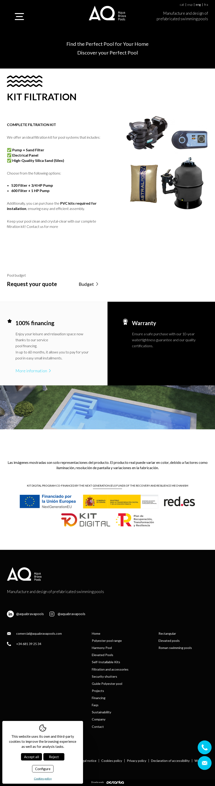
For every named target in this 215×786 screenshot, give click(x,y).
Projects (98, 691)
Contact (98, 727)
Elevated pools (169, 641)
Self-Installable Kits (106, 662)
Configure (43, 769)
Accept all (31, 757)
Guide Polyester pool (107, 684)
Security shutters (104, 676)
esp (190, 4)
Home (96, 633)
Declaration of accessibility (170, 760)
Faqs (95, 705)
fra (206, 4)
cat (182, 4)
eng (198, 4)
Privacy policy (136, 760)
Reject (54, 757)
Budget (89, 284)
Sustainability (101, 712)
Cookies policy (111, 760)
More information (33, 370)
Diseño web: (107, 782)
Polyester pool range (107, 641)
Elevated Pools (102, 655)
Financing (98, 698)
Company (98, 719)
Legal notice (87, 760)
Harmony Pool (102, 648)
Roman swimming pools (175, 648)
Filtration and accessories (110, 669)
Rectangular (167, 633)
